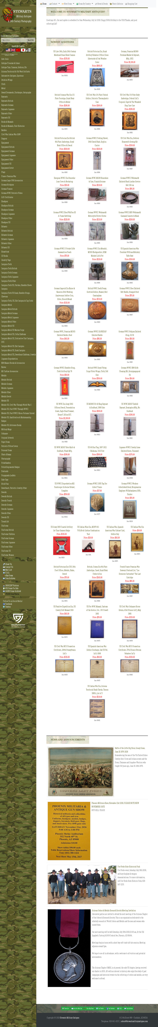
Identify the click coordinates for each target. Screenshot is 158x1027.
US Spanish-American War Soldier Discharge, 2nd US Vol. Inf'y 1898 (97, 650)
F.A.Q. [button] (119, 1008)
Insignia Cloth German (9, 272)
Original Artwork (7, 437)
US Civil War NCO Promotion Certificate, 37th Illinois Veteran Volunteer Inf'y (129, 650)
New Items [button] (67, 3)
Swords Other (6, 513)
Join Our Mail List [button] (76, 1008)
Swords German (6, 504)
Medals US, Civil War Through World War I (16, 404)
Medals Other (6, 392)
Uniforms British (7, 529)
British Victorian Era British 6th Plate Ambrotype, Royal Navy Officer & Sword (65, 142)
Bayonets (4, 96)
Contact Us (8, 567)
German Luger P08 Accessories (12, 180)
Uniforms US (6, 550)
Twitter (7, 606)
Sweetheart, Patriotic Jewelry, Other (14, 488)
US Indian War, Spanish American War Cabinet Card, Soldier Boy (115, 530)
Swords (4, 492)
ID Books (4, 255)
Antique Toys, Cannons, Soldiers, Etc (14, 67)
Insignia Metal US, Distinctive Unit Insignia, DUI (17, 340)
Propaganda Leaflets (8, 475)
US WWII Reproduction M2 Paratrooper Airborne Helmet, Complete (64, 487)
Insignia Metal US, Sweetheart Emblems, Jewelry (18, 354)
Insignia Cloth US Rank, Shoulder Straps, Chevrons (15, 295)
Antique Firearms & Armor (10, 63)
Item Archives (9, 578)
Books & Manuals (7, 121)
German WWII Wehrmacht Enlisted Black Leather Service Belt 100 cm (129, 182)
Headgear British (7, 205)
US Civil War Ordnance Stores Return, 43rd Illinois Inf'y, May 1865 (130, 610)
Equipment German (8, 151)
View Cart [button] (65, 1008)
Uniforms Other (7, 546)
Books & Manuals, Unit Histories (13, 126)
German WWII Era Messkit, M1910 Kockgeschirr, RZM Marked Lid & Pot (97, 252)
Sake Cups (4, 479)
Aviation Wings (6, 79)
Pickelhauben (6, 462)
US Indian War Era (137, 527)
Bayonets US (5, 117)
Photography (5, 458)
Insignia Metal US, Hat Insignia (12, 346)
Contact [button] (53, 3)
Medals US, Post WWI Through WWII (14, 409)
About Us (7, 564)
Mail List (7, 569)
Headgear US (5, 222)
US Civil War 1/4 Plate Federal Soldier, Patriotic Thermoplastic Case (97, 98)
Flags (3, 172)
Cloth (3, 84)
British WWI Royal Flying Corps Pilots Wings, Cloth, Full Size (97, 371)
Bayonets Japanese (7, 109)
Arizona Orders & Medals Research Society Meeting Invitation (114, 910)
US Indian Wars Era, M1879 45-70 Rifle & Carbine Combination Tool (88, 530)
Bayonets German (7, 105)
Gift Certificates (7, 197)
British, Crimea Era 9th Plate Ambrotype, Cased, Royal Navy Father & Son (97, 570)
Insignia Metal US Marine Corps (12, 330)
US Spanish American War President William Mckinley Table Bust (130, 252)
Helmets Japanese (7, 239)
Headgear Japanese (8, 214)
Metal (3, 88)
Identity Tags (6, 260)
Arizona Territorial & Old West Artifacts (15, 71)
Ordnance (4, 433)
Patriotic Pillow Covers (9, 446)
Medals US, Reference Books (11, 425)
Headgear (4, 201)
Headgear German (7, 209)
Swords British (6, 496)
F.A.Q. (6, 572)
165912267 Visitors (11, 585)
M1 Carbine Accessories (9, 371)
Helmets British (7, 230)
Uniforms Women (7, 555)
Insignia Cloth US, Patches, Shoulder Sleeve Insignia (16, 287)
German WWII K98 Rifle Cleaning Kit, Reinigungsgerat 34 (129, 371)
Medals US (5, 400)
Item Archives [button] (128, 1008)
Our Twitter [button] (100, 1008)
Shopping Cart (131, 3)
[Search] (14, 40)
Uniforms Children (8, 534)
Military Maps (6, 429)
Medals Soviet (6, 396)
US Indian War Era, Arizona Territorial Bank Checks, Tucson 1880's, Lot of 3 (97, 690)
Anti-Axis (5, 59)
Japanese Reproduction (9, 358)
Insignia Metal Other (8, 321)
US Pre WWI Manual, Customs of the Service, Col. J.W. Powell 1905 (97, 610)
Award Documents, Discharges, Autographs (16, 92)
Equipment (5, 142)
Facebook (7, 604)
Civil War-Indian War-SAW (11, 134)
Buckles (4, 130)
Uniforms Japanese (8, 542)
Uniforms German (7, 538)
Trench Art (5, 521)
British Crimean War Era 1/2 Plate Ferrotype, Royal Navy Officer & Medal (64, 98)
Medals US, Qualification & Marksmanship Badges (16, 419)
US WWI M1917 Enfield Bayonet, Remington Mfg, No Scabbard (130, 408)
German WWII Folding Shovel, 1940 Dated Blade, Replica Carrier (97, 142)
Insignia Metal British (9, 309)
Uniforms (4, 525)
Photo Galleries (116, 3)
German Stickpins (7, 184)
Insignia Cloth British (9, 268)
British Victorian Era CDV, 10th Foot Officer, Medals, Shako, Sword (64, 570)
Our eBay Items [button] (89, 1008)
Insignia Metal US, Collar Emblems (13, 334)
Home (43, 3)
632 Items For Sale (10, 588)
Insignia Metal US (7, 325)
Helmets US (5, 247)
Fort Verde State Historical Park (129, 866)
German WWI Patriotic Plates (11, 193)
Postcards (4, 471)
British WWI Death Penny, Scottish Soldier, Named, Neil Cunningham (97, 292)
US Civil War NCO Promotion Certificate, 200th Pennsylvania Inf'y (65, 650)
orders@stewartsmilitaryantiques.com (134, 1021)
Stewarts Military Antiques (69, 1017)
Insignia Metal (6, 304)
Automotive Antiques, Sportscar (12, 75)
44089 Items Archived (12, 591)
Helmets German (7, 234)
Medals (3, 375)
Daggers (4, 138)
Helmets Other (6, 243)
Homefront (5, 251)
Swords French (6, 500)
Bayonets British (7, 100)
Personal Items (6, 450)
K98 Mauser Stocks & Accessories (13, 363)
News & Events (101, 3)
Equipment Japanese (8, 155)
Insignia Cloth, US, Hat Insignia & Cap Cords (17, 300)
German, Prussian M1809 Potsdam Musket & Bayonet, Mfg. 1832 (129, 55)
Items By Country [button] (83, 3)
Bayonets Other (6, 113)
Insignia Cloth (6, 264)
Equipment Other (7, 159)
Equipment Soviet (7, 167)
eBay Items (8, 575)
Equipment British (7, 147)
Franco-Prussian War (8, 176)
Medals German (6, 383)
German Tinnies (6, 188)
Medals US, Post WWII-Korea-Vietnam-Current (18, 413)
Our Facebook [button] (110, 1008)
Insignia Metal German (9, 313)
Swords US (5, 517)
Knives (3, 367)
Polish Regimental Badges (10, 467)
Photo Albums (6, 454)
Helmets (4, 226)
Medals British (6, 379)
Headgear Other (6, 218)
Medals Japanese (7, 388)
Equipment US (6, 163)
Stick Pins (5, 483)
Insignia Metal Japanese (10, 317)
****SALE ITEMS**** (9, 54)
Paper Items (5, 441)
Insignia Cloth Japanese (9, 276)
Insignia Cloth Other (8, 281)
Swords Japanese (7, 509)
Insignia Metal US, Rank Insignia (13, 350)
